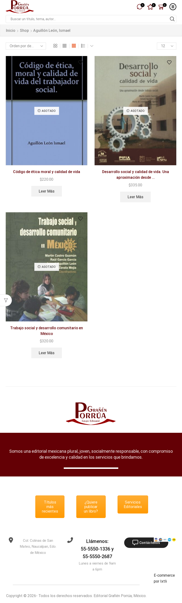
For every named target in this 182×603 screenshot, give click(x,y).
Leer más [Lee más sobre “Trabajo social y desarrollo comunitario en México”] (47, 353)
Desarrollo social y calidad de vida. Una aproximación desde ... (135, 175)
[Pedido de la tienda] (26, 46)
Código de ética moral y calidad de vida (46, 172)
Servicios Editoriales (133, 504)
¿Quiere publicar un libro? (91, 506)
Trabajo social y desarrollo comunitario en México (46, 331)
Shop (24, 30)
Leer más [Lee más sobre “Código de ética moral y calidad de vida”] (47, 191)
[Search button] (172, 19)
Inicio (10, 30)
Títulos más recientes (50, 506)
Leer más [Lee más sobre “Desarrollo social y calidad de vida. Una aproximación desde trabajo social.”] (135, 197)
